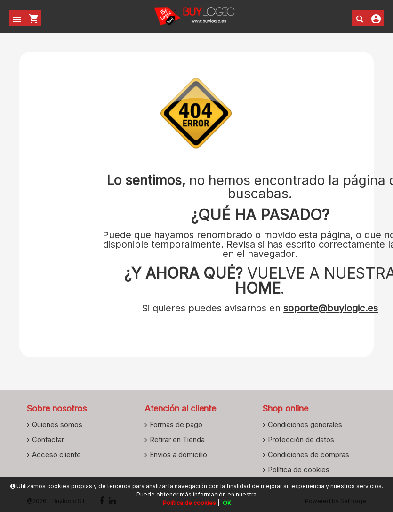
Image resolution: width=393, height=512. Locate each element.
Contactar (48, 439)
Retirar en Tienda (177, 439)
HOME (258, 288)
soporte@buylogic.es (330, 308)
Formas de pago (176, 424)
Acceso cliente (56, 454)
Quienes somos (57, 424)
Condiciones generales (305, 424)
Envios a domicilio (178, 454)
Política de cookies (298, 469)
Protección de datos (301, 439)
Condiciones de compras (308, 454)
